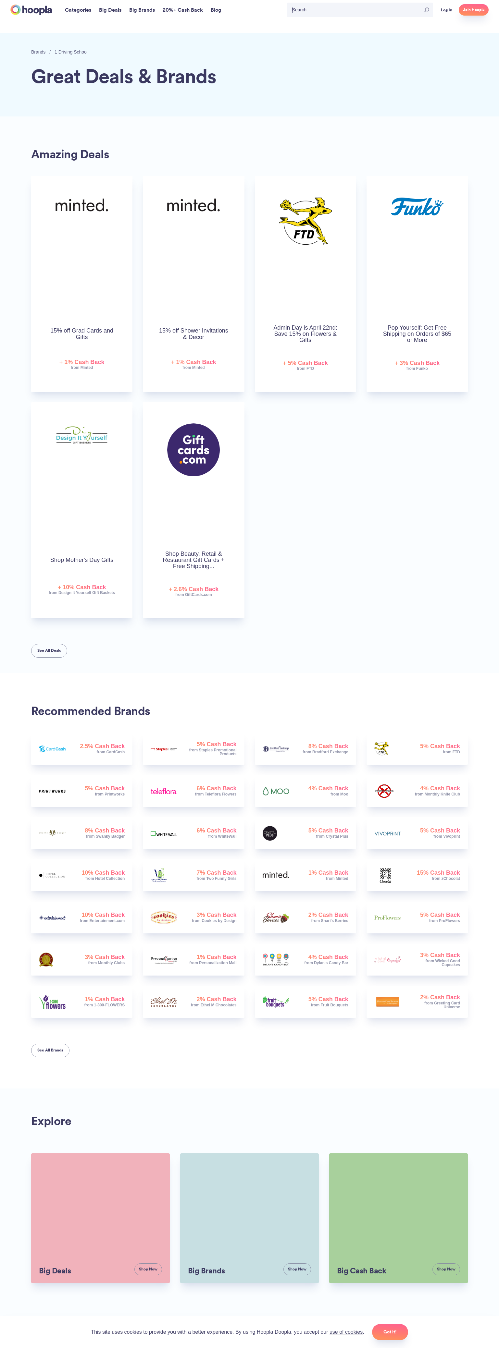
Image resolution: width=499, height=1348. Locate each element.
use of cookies (346, 1332)
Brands (38, 52)
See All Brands (50, 1050)
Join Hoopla (473, 10)
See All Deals (49, 650)
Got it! (390, 1332)
